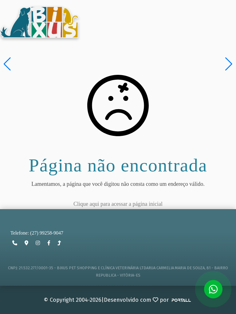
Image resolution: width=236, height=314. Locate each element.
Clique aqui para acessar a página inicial (118, 204)
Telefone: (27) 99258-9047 (36, 233)
